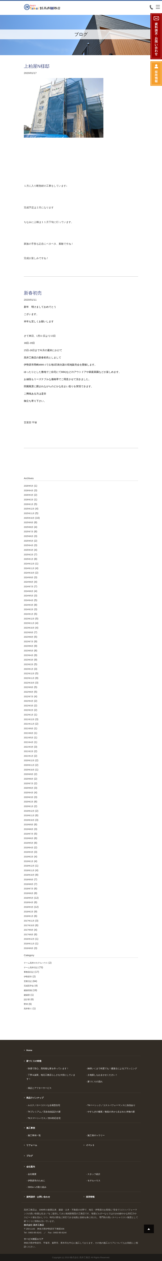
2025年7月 (28, 531)
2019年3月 (28, 852)
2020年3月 (28, 797)
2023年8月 (28, 637)
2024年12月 (29, 564)
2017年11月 (29, 921)
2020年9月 (28, 774)
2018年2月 (28, 912)
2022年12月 (29, 673)
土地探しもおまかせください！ (102, 1075)
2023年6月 (28, 646)
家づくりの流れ (95, 1081)
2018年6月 (28, 893)
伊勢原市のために (36, 1180)
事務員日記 (29, 972)
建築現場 (28, 990)
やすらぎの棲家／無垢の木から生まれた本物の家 (111, 1111)
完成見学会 (29, 986)
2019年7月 (28, 834)
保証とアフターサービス (40, 1088)
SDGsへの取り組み (37, 1187)
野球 (26, 1004)
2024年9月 (28, 577)
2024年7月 (28, 586)
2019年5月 (28, 843)
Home (29, 1050)
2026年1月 (28, 504)
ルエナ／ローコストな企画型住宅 (44, 1105)
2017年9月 (28, 930)
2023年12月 (29, 619)
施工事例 (30, 1128)
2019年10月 (29, 820)
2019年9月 (28, 824)
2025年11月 (29, 513)
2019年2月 (28, 857)
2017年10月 (29, 925)
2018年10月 (29, 875)
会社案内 (30, 1166)
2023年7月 (28, 641)
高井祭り (28, 1008)
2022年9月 (28, 687)
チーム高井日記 (31, 967)
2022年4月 (28, 701)
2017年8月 (28, 934)
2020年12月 (29, 760)
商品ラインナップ (35, 1098)
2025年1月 (28, 559)
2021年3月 (28, 747)
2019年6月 (28, 838)
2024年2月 (28, 609)
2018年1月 (28, 916)
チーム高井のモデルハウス (36, 963)
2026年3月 (28, 495)
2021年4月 (28, 742)
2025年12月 (29, 509)
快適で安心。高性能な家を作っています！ (48, 1068)
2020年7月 (28, 783)
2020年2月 (28, 802)
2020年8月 (28, 779)
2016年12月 (29, 939)
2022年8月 (28, 692)
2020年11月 (29, 765)
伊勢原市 (28, 976)
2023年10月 (29, 628)
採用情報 (90, 1197)
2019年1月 (28, 861)
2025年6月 (28, 536)
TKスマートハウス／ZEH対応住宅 (44, 1118)
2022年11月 (29, 678)
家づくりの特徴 (33, 1061)
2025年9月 (28, 522)
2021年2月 (28, 751)
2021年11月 (29, 724)
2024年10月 (29, 573)
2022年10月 (29, 683)
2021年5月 (28, 737)
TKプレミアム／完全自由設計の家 (44, 1111)
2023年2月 (28, 664)
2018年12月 (29, 866)
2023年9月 (28, 632)
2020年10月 (29, 770)
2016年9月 (28, 948)
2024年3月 (28, 605)
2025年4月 (28, 545)
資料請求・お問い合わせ (38, 1197)
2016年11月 (29, 944)
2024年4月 (28, 600)
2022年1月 (28, 715)
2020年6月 (28, 788)
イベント (90, 1145)
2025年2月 (28, 554)
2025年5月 (28, 541)
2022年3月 (28, 706)
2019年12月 (29, 811)
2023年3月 (28, 660)
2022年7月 (28, 696)
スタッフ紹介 (93, 1174)
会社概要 (32, 1174)
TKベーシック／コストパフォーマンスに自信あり (111, 1105)
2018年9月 (28, 879)
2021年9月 (28, 728)
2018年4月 (28, 902)
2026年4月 (28, 490)
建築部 (27, 995)
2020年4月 (28, 792)
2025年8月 (28, 527)
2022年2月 (28, 710)
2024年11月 (29, 568)
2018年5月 (28, 898)
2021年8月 (28, 733)
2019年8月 (28, 829)
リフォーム (31, 1145)
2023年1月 (28, 669)
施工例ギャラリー (96, 1135)
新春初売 (33, 292)
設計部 (27, 999)
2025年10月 (29, 518)
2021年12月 (29, 719)
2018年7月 (28, 889)
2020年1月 (28, 806)
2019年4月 (28, 847)
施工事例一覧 (34, 1135)
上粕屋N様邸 (37, 66)
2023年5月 (28, 651)
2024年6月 (28, 591)
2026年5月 (28, 486)
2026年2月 (28, 500)
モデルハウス (93, 1180)
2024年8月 (28, 582)
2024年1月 (28, 614)
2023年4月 (28, 655)
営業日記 (28, 981)
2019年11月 (29, 815)
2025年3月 (28, 550)
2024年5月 (28, 596)
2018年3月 (28, 907)
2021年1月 (28, 756)
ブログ (29, 1156)
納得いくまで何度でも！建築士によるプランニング (112, 1068)
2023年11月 (29, 623)
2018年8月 (28, 884)
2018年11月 (29, 870)
